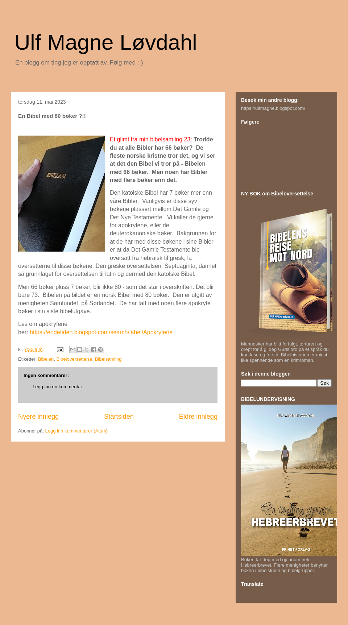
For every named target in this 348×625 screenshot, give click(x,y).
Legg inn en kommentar (57, 386)
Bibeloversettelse (74, 359)
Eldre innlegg (198, 416)
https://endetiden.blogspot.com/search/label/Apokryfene (101, 332)
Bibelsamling (108, 359)
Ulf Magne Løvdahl (105, 42)
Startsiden (119, 416)
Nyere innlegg (38, 416)
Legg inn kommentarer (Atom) (76, 431)
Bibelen (46, 359)
